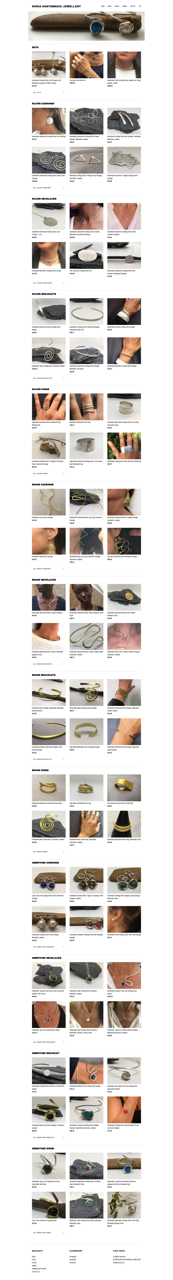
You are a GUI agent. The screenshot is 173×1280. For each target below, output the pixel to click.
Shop (102, 6)
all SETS (37, 92)
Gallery (124, 6)
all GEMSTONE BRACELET (44, 1137)
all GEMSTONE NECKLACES (44, 1042)
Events (117, 6)
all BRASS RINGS (40, 852)
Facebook (73, 1259)
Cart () (132, 6)
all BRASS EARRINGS (42, 569)
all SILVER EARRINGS (42, 188)
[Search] (140, 6)
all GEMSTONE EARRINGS (43, 947)
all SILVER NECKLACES (42, 283)
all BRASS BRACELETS (42, 759)
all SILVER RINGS (40, 473)
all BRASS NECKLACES (42, 664)
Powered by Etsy (118, 1262)
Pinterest (73, 1262)
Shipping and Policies (39, 1268)
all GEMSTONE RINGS (42, 1233)
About (110, 6)
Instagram (73, 1256)
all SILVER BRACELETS (42, 378)
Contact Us (36, 1271)
